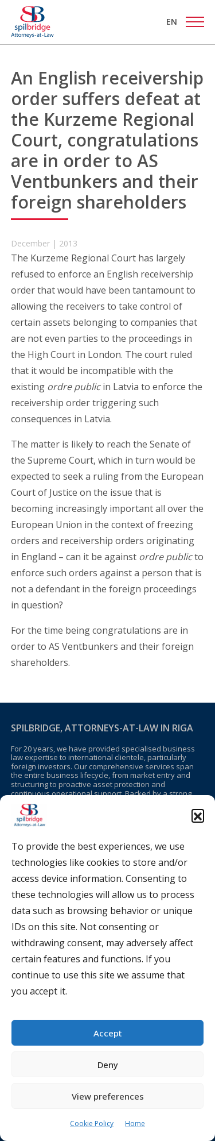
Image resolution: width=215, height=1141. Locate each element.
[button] (198, 815)
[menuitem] (171, 21)
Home (135, 1123)
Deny (107, 1064)
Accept (107, 1033)
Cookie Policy (92, 1123)
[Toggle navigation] (195, 21)
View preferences (108, 1096)
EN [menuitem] (171, 21)
